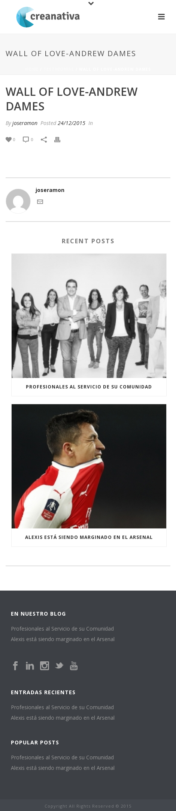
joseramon (24, 122)
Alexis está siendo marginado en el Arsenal (89, 537)
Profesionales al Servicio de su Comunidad (89, 387)
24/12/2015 (71, 122)
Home (32, 69)
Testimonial (58, 69)
